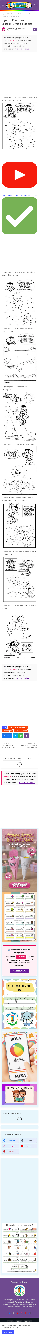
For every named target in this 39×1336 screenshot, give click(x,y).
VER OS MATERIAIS (19, 971)
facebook (12, 1140)
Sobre (19, 1321)
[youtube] (17, 1313)
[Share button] (26, 735)
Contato (28, 1321)
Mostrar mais (31, 759)
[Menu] (3, 5)
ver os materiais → (23, 49)
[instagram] (21, 1313)
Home (10, 1321)
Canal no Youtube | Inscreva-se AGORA (19, 195)
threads (30, 1140)
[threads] (13, 1313)
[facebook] (10, 1313)
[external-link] (29, 1313)
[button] (35, 5)
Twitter (15, 735)
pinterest (12, 1151)
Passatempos (7, 731)
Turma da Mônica (16, 14)
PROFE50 (14, 40)
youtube (29, 1146)
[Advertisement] (19, 73)
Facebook (8, 736)
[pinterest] (25, 1313)
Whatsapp (20, 735)
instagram (12, 1146)
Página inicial (6, 14)
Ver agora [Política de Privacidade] (13, 1327)
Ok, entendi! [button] (8, 1332)
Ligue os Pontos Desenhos (18, 727)
